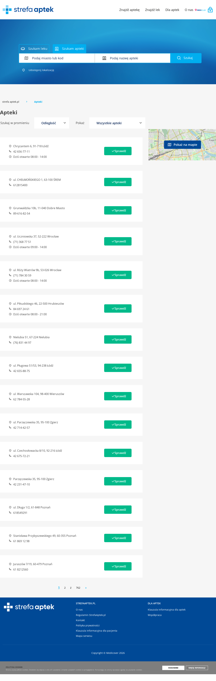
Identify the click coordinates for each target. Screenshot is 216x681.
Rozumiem (176, 674)
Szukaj (185, 58)
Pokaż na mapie (182, 144)
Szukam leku (34, 48)
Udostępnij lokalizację (38, 70)
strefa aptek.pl (10, 101)
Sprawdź (118, 151)
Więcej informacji (198, 674)
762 (78, 587)
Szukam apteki (69, 48)
